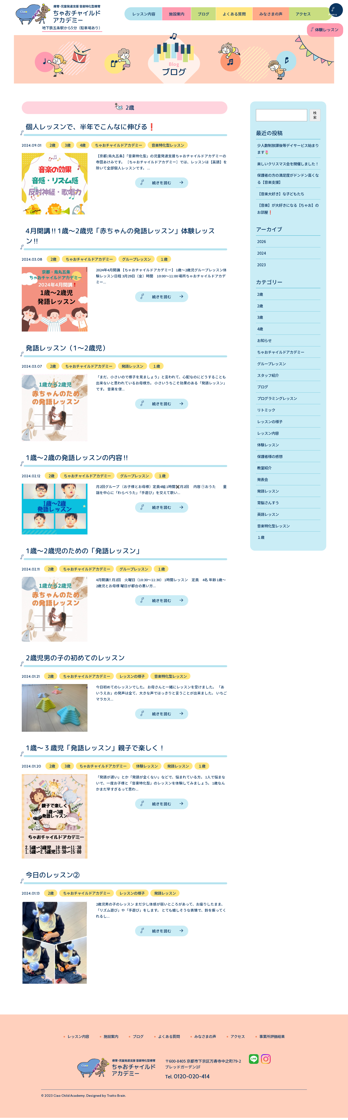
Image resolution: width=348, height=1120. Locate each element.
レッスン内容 (143, 14)
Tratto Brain (116, 1098)
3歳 (260, 327)
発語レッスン (268, 505)
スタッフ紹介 (268, 386)
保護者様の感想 (270, 469)
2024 (261, 262)
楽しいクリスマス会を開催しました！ (286, 167)
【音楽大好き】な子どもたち (282, 202)
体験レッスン (326, 29)
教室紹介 (265, 481)
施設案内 (176, 14)
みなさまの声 (271, 14)
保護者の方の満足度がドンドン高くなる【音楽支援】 (288, 186)
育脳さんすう (268, 517)
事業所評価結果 (275, 1038)
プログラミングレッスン (278, 410)
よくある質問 (234, 14)
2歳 (260, 303)
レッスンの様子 (270, 434)
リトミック (266, 422)
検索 (315, 115)
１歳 (261, 553)
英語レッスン (268, 529)
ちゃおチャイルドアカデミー (282, 363)
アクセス (303, 14)
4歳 (260, 339)
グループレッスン (272, 375)
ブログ (203, 14)
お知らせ (265, 351)
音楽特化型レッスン (274, 541)
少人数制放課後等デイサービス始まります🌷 (288, 148)
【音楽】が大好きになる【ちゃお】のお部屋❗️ (288, 217)
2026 (261, 250)
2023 (261, 274)
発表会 (263, 493)
